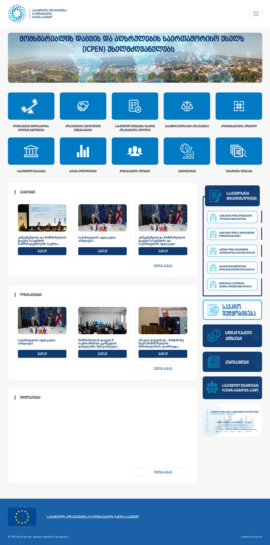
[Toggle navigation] (256, 13)
